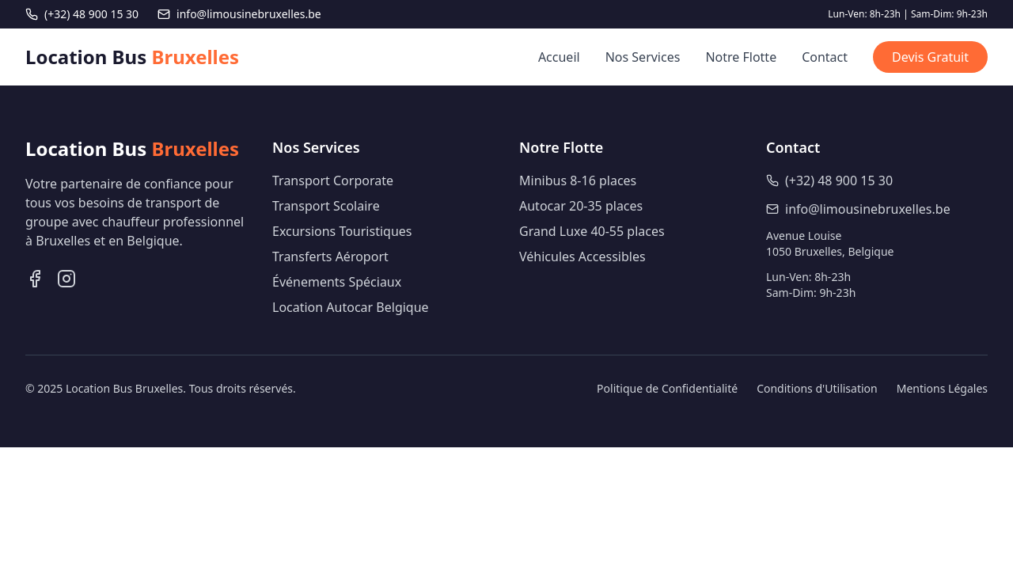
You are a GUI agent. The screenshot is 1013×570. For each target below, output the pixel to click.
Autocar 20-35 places (581, 206)
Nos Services (643, 57)
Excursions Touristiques (342, 231)
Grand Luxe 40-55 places (592, 231)
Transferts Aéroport (330, 256)
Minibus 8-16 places (577, 180)
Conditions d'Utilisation (817, 388)
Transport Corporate (332, 180)
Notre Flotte (740, 57)
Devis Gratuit (930, 57)
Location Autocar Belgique (350, 307)
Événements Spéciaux (336, 282)
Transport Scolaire (326, 206)
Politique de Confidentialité (667, 388)
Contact (825, 57)
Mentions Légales (942, 388)
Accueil (559, 57)
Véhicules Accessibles (582, 256)
